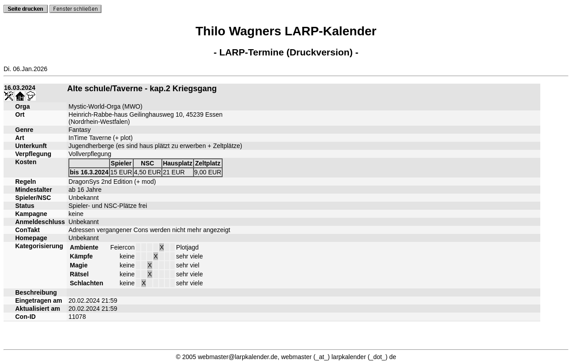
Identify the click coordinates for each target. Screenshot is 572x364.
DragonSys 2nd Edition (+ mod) (112, 181)
